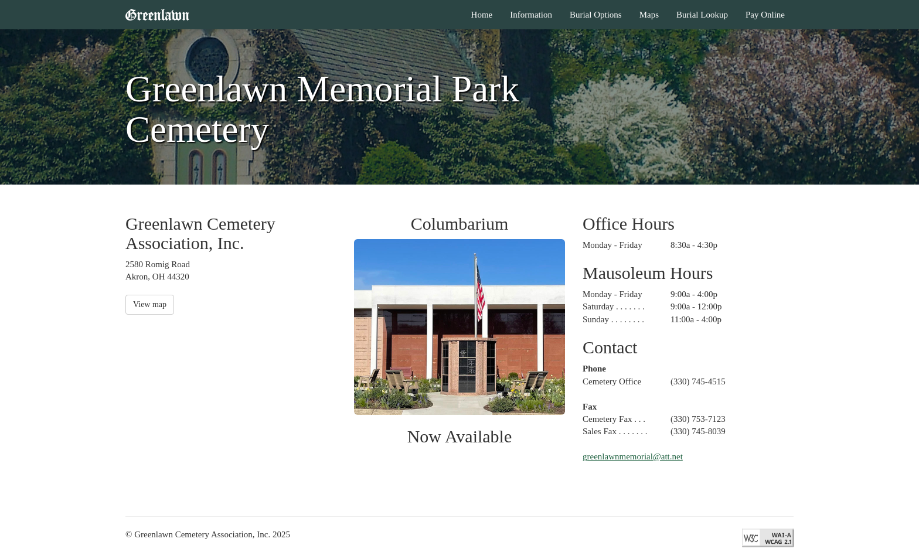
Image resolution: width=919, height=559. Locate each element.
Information (531, 14)
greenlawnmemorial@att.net (633, 456)
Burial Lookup (702, 14)
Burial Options (596, 14)
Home (482, 14)
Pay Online (765, 14)
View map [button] (149, 304)
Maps (649, 14)
